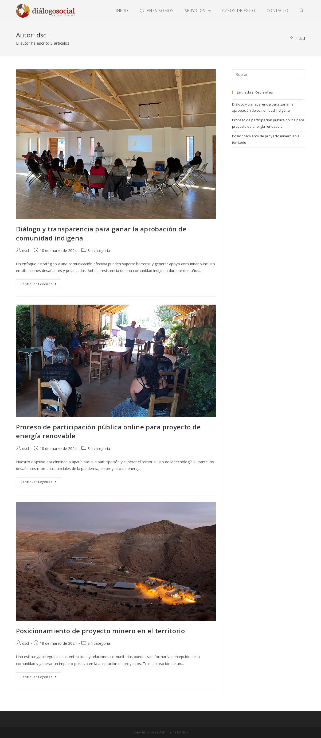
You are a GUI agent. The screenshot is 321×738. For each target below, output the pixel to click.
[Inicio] (291, 38)
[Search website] (301, 10)
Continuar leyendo (39, 284)
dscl (25, 250)
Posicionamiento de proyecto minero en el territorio (100, 630)
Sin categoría (99, 250)
